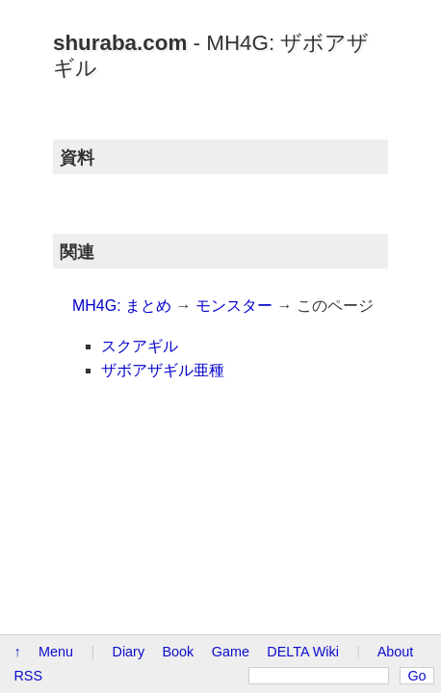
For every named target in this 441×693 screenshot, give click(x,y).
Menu (56, 401)
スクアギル (53, 305)
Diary (129, 401)
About (31, 425)
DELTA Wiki (303, 401)
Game (230, 401)
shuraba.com (67, 27)
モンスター (177, 265)
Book (179, 401)
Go (389, 425)
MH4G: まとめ (65, 265)
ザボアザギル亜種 (77, 330)
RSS (81, 425)
